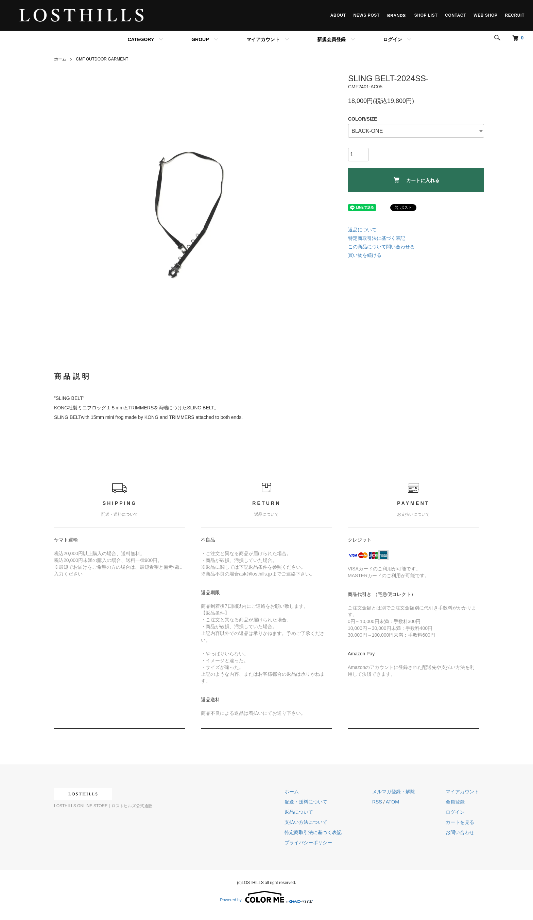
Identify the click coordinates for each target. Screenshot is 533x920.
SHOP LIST (426, 15)
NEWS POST (366, 15)
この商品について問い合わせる (381, 246)
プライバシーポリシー (308, 842)
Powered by (266, 897)
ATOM (392, 801)
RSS (377, 801)
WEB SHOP (485, 15)
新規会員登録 (331, 39)
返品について (362, 229)
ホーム (60, 59)
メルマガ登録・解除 (393, 791)
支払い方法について (306, 822)
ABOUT (338, 15)
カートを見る (460, 822)
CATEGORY (140, 39)
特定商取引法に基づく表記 (376, 238)
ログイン (392, 39)
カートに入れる (416, 180)
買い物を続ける (364, 255)
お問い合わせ (460, 832)
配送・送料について (306, 801)
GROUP (200, 39)
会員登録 (455, 801)
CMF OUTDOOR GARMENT (102, 59)
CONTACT (455, 15)
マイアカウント (263, 39)
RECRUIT (515, 15)
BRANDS (397, 15)
